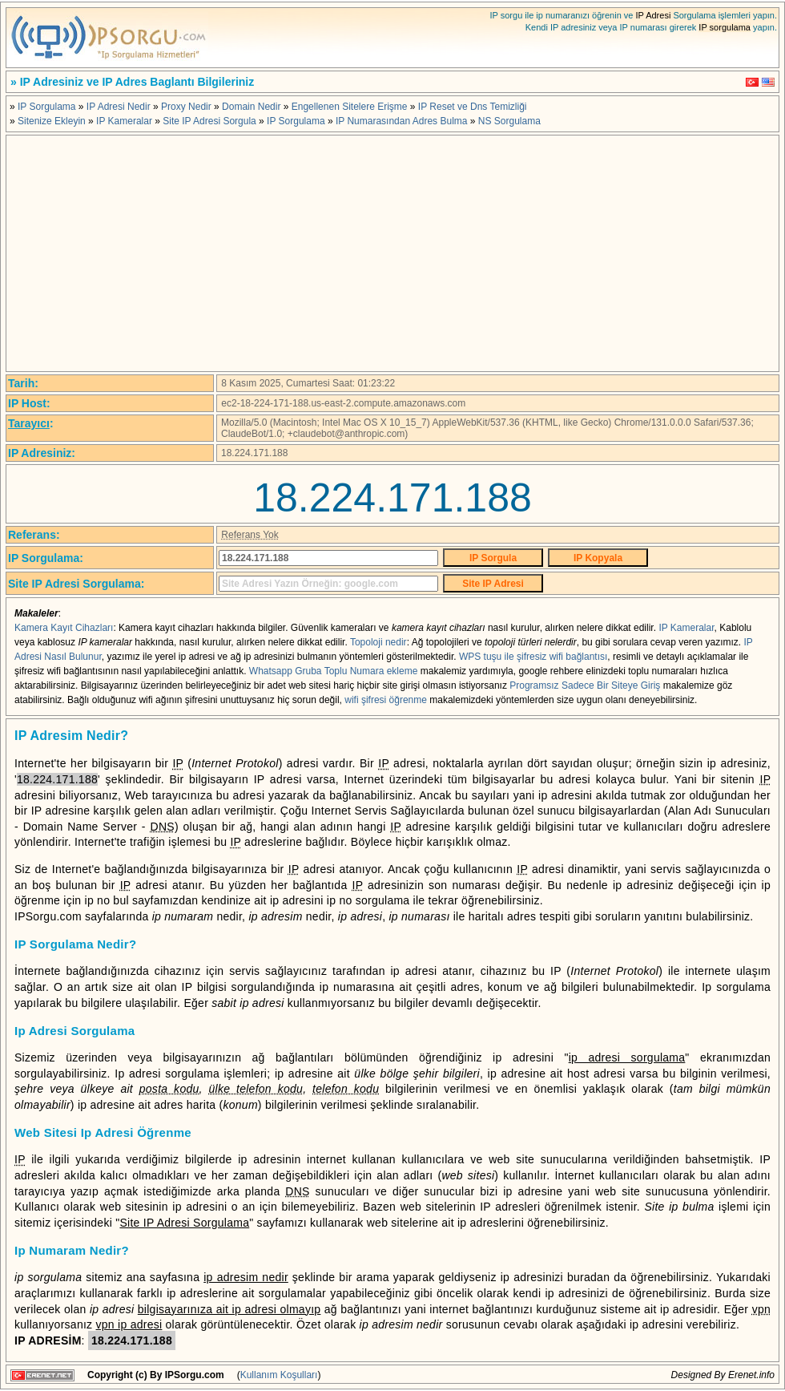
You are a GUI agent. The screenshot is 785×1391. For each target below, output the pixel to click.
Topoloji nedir (378, 642)
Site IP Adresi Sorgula (209, 121)
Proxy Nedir (186, 106)
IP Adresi (653, 15)
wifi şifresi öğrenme (385, 700)
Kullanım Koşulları (279, 1375)
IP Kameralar (124, 121)
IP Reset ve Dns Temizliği (472, 106)
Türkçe (752, 82)
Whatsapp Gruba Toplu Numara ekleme (333, 671)
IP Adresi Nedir (119, 106)
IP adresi (278, 779)
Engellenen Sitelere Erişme (350, 106)
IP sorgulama (724, 27)
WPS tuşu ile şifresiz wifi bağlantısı (533, 656)
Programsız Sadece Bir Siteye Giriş (584, 685)
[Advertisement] (392, 253)
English (768, 82)
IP (36, 810)
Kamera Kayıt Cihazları (63, 627)
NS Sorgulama (509, 121)
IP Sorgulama (47, 106)
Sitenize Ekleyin (52, 121)
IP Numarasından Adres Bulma (402, 121)
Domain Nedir (251, 106)
